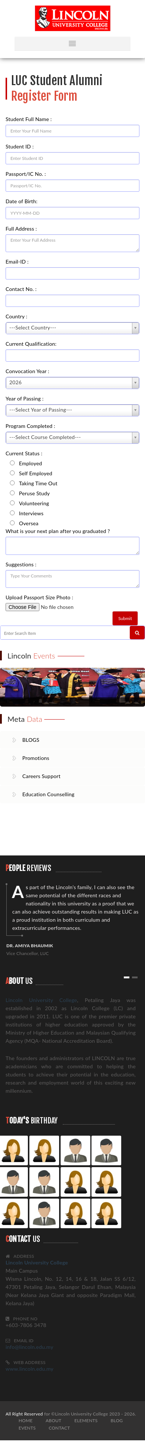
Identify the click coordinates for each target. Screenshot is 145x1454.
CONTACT (59, 1428)
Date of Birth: (22, 201)
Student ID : (20, 146)
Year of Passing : (25, 398)
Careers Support (41, 776)
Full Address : (21, 229)
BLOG (116, 1420)
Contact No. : (21, 289)
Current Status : (24, 453)
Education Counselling (48, 794)
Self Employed (35, 472)
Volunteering (34, 502)
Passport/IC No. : (26, 174)
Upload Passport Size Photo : (41, 597)
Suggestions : (21, 564)
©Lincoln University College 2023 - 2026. (93, 1414)
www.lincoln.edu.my (30, 1369)
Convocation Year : (27, 371)
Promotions (35, 758)
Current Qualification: (31, 344)
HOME (26, 1420)
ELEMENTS (85, 1420)
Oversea (28, 522)
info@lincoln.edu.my (29, 1347)
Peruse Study (34, 492)
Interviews (31, 512)
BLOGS (30, 740)
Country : (17, 316)
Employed (30, 462)
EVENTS (27, 1428)
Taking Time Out (38, 482)
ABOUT (53, 1420)
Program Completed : (30, 426)
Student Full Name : (29, 119)
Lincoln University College (41, 1000)
